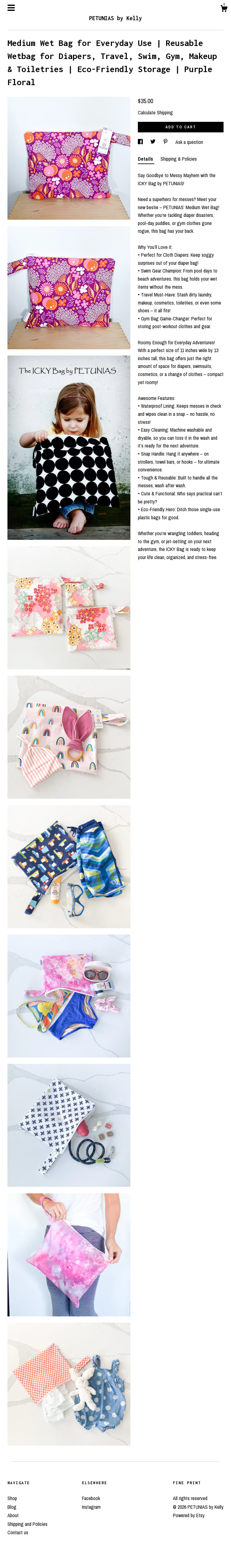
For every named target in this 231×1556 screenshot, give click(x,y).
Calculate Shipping (155, 112)
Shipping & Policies (179, 158)
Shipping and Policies (27, 1524)
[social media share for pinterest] (166, 142)
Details (146, 158)
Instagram (91, 1506)
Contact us (17, 1532)
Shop (12, 1498)
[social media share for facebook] (141, 142)
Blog (11, 1506)
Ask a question (189, 142)
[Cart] (223, 9)
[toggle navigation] (11, 8)
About (13, 1515)
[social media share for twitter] (153, 142)
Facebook (91, 1498)
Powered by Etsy (189, 1515)
